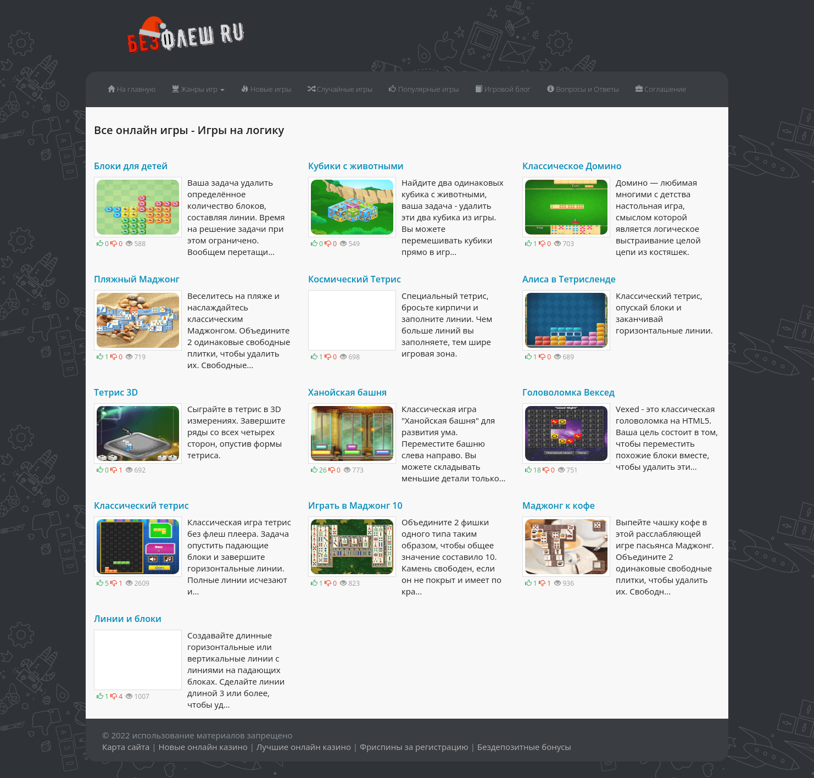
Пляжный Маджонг (137, 279)
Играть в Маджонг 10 (355, 505)
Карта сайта (125, 746)
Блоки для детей (131, 166)
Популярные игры (424, 89)
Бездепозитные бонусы (524, 746)
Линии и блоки (127, 619)
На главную (131, 89)
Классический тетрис (141, 505)
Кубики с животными (356, 166)
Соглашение (661, 89)
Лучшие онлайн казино (304, 746)
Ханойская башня (347, 392)
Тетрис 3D (116, 392)
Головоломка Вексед (568, 392)
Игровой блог (502, 89)
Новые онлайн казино (202, 746)
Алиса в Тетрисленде (569, 279)
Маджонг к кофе (558, 505)
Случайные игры (340, 89)
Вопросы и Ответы (583, 89)
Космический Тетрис (354, 279)
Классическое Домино (571, 166)
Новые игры (266, 89)
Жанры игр (198, 89)
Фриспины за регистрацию (414, 746)
